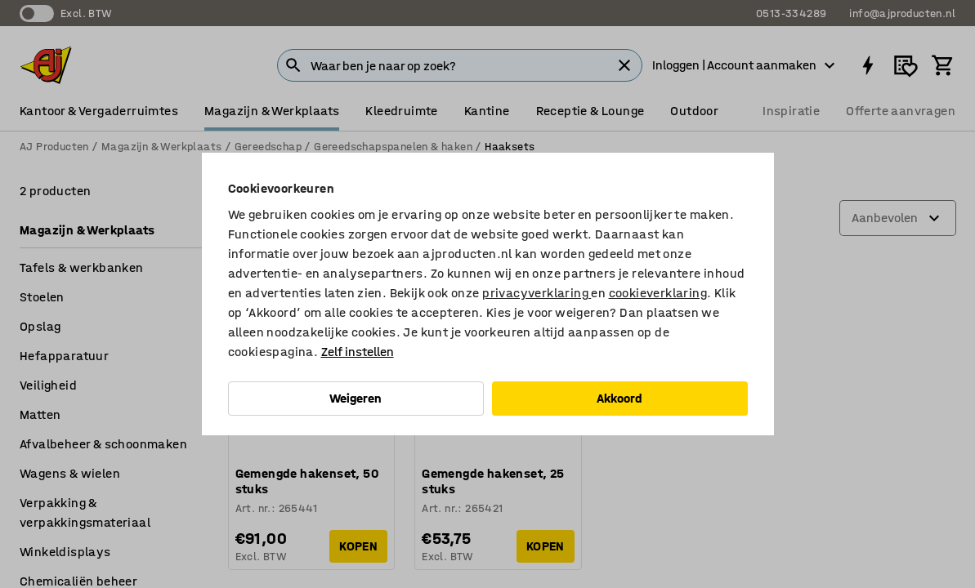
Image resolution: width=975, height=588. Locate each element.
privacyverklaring (536, 293)
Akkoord (619, 398)
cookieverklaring (658, 293)
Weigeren (355, 398)
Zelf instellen (357, 351)
